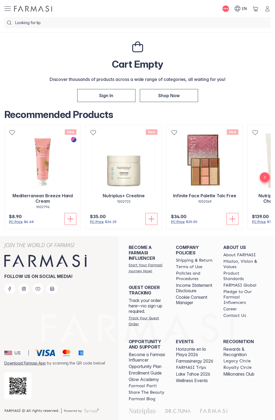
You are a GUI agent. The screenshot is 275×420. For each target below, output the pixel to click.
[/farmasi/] (33, 8)
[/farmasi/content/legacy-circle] (237, 361)
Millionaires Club (238, 374)
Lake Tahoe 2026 (193, 374)
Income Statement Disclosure (194, 288)
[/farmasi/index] (169, 95)
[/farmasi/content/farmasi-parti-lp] (143, 386)
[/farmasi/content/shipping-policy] (194, 260)
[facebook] (9, 288)
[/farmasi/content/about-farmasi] (239, 255)
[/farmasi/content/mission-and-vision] (242, 264)
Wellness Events (192, 380)
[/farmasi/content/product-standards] (242, 276)
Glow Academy (144, 379)
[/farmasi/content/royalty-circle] (237, 367)
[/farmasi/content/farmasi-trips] (191, 367)
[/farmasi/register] (106, 95)
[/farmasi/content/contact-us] (234, 315)
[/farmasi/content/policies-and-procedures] (194, 276)
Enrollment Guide (145, 373)
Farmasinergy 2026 (194, 361)
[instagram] (23, 288)
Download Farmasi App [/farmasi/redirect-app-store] (25, 363)
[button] (106, 95)
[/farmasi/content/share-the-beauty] (146, 392)
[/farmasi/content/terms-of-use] (189, 267)
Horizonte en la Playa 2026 (191, 351)
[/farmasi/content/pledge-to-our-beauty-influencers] (242, 297)
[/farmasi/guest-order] (147, 321)
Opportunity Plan (145, 366)
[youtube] (38, 288)
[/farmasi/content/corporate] (239, 285)
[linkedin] (52, 288)
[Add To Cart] (70, 219)
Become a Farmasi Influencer (147, 357)
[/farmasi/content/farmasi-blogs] (142, 399)
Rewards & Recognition (235, 351)
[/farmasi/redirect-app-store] (17, 385)
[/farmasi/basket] (255, 8)
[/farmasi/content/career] (230, 309)
